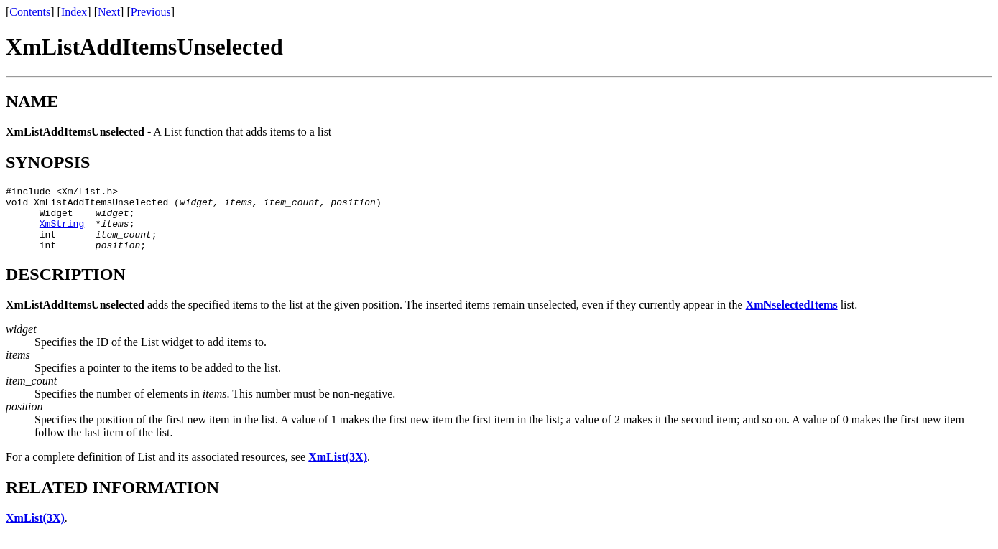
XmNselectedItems (792, 317)
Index (74, 12)
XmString (62, 231)
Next (109, 12)
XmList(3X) (337, 470)
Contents (29, 12)
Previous (151, 12)
